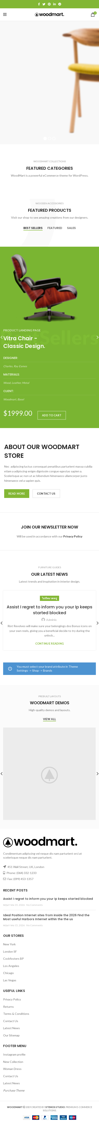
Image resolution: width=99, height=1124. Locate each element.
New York (9, 944)
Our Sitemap (11, 1035)
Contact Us (10, 1021)
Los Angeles (11, 966)
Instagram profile (14, 1054)
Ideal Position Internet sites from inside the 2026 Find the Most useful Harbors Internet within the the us (46, 917)
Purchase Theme (13, 1090)
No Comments (34, 904)
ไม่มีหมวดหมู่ (49, 598)
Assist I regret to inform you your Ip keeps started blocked (49, 610)
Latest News (11, 1028)
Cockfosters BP (13, 958)
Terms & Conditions (16, 1013)
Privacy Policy (12, 999)
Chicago (8, 973)
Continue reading (49, 643)
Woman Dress (12, 1069)
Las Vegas (9, 980)
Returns (8, 1006)
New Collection (13, 1061)
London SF (10, 951)
